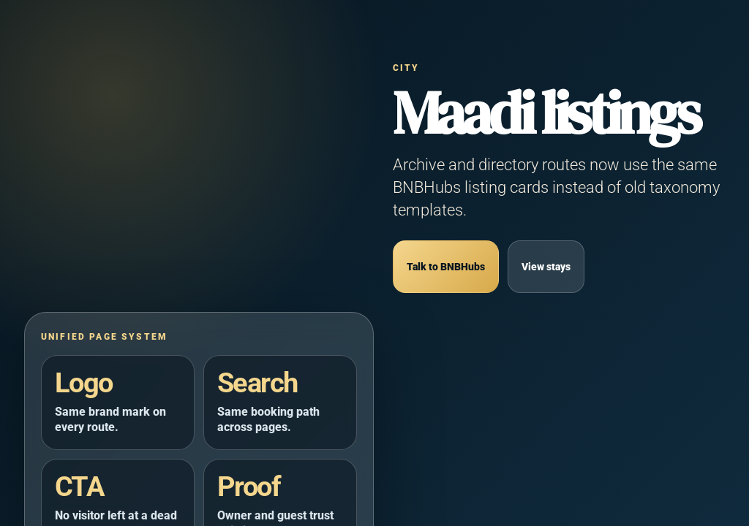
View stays (546, 267)
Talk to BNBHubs (446, 267)
